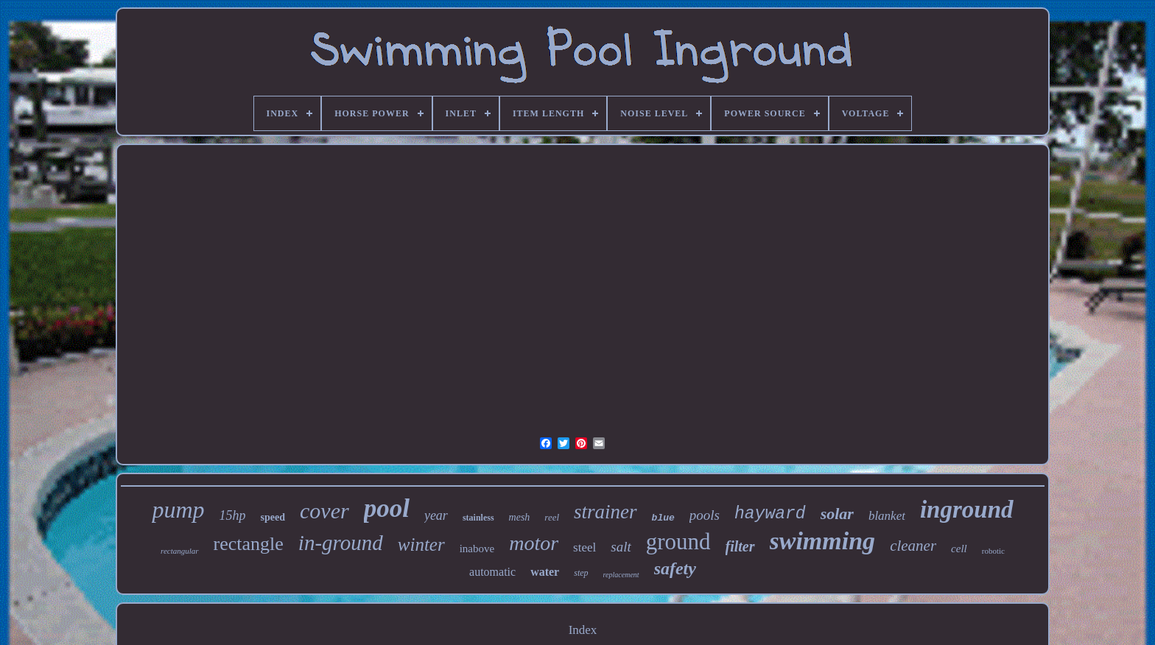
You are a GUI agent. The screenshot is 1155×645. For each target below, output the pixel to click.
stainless (478, 517)
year (436, 515)
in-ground (340, 542)
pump (178, 509)
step (581, 573)
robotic (993, 550)
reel (551, 517)
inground (967, 509)
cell (959, 548)
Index (583, 630)
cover (324, 510)
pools (704, 515)
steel (584, 547)
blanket (886, 516)
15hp (233, 515)
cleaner (913, 545)
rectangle (249, 543)
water (544, 571)
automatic (492, 571)
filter (740, 546)
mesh (519, 517)
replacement (621, 575)
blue (663, 518)
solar (837, 513)
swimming (823, 540)
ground (678, 541)
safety (675, 568)
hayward (770, 514)
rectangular (180, 550)
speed (273, 517)
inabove (477, 548)
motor (533, 543)
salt (621, 546)
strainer (605, 512)
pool (387, 508)
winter (421, 544)
